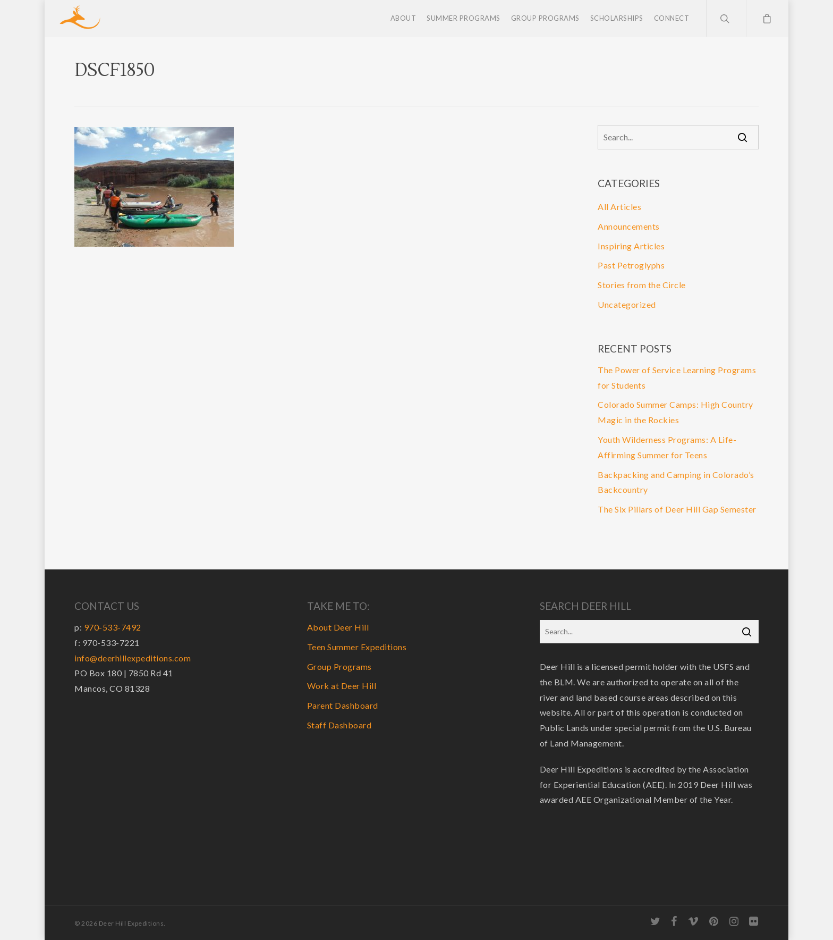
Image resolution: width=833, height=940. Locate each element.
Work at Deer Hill (342, 686)
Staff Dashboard (339, 725)
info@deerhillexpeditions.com (132, 658)
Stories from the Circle (642, 285)
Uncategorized (627, 304)
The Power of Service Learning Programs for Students (677, 377)
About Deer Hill (338, 627)
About (403, 18)
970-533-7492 (112, 627)
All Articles (619, 207)
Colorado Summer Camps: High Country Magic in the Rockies (675, 412)
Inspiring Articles (631, 246)
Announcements (629, 226)
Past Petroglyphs (631, 265)
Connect (672, 18)
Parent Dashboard (342, 705)
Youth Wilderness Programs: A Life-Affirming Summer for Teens (667, 447)
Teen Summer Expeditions (357, 647)
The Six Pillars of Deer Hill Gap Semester (677, 509)
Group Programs (545, 18)
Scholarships (616, 18)
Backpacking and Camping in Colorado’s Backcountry (676, 482)
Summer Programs (463, 18)
